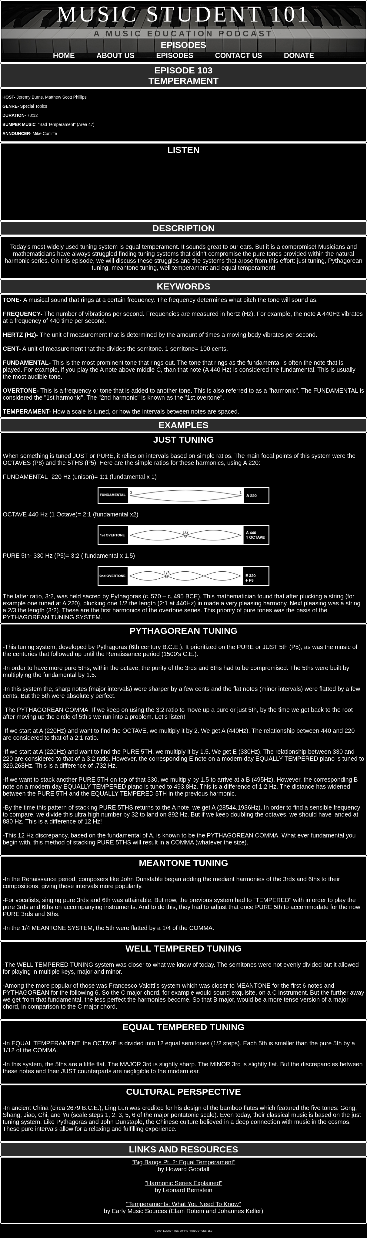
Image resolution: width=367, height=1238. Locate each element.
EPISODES (174, 55)
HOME (64, 55)
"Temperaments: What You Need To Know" (183, 1204)
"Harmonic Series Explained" (183, 1183)
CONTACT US (238, 55)
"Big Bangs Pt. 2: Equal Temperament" (183, 1162)
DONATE (299, 55)
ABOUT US (115, 55)
